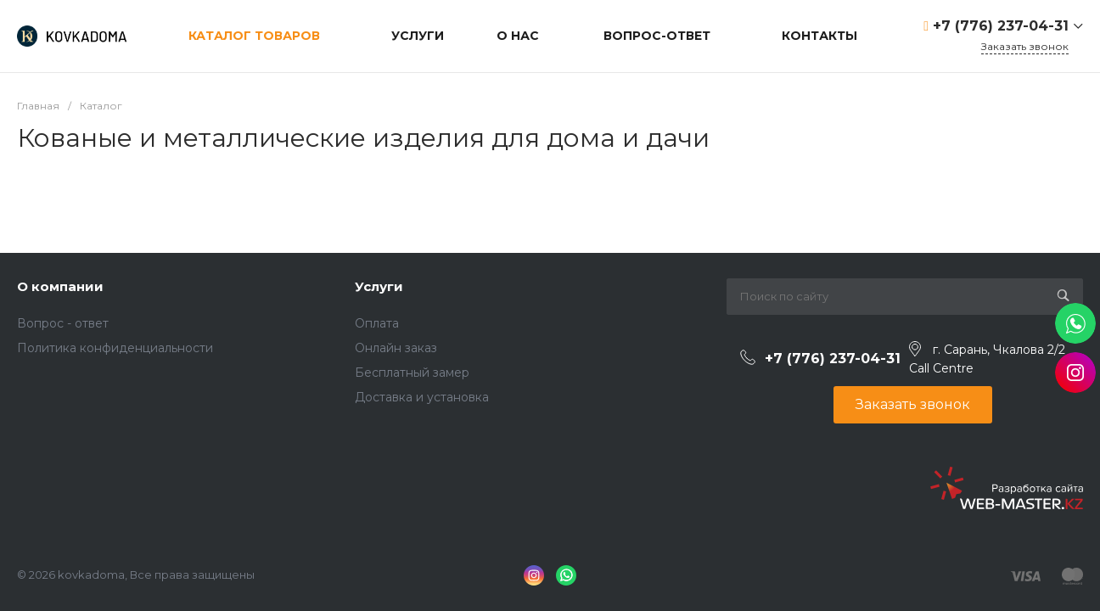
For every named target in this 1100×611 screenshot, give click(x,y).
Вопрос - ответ (63, 323)
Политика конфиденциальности (115, 348)
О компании (60, 286)
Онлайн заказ (396, 348)
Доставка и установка (422, 397)
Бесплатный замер (412, 372)
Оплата (377, 323)
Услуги (379, 286)
